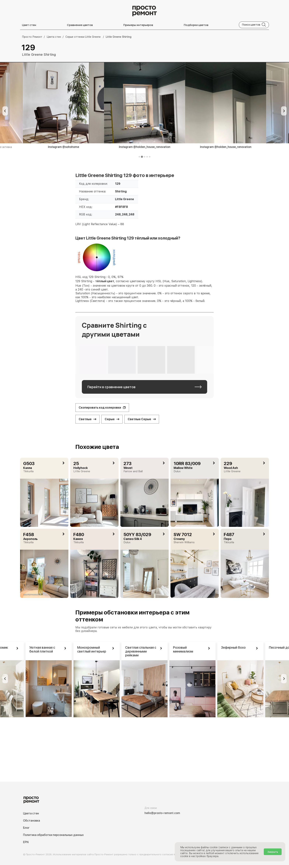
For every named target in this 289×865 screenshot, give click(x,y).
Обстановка (31, 820)
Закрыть (272, 851)
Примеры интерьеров (138, 25)
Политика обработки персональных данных (53, 835)
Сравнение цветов (80, 25)
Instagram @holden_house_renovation (144, 147)
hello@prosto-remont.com (162, 813)
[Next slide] (284, 111)
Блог (26, 827)
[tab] (139, 156)
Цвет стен (29, 25)
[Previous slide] (5, 111)
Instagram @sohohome (63, 147)
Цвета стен (31, 813)
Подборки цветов (196, 25)
